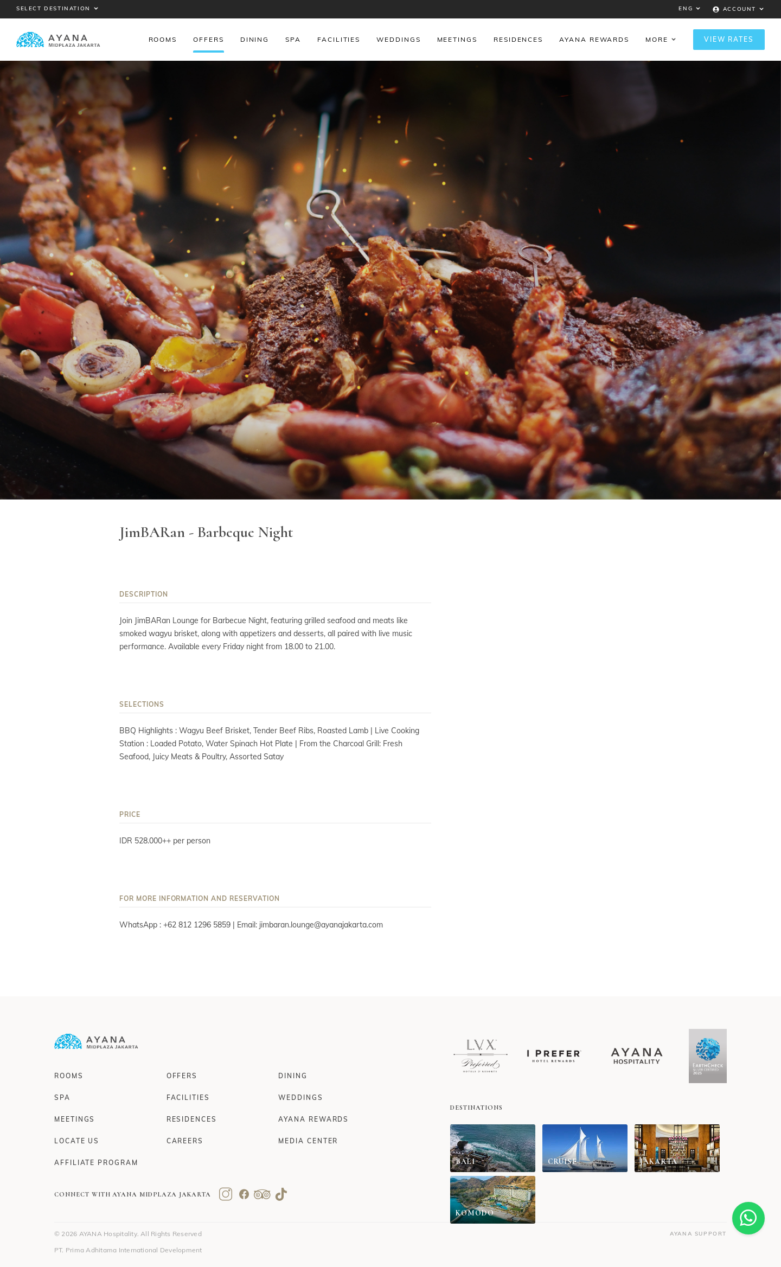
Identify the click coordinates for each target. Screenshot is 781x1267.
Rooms (69, 1076)
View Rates (729, 39)
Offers (182, 1076)
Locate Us (76, 1141)
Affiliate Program (96, 1163)
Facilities (188, 1097)
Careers (185, 1141)
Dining (293, 1076)
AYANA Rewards (313, 1119)
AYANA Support (698, 1233)
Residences (192, 1119)
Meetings (74, 1119)
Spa (62, 1097)
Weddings (300, 1097)
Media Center (308, 1141)
